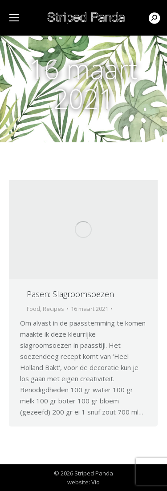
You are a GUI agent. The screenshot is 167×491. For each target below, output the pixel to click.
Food (33, 309)
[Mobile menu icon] (14, 17)
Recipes (53, 309)
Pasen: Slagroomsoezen (70, 294)
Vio (95, 482)
